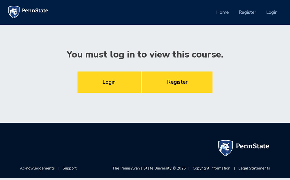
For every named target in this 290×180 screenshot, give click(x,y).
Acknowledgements (37, 168)
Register (247, 12)
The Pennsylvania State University (142, 168)
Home (222, 12)
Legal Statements (254, 168)
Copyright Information (211, 168)
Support (70, 168)
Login (272, 12)
